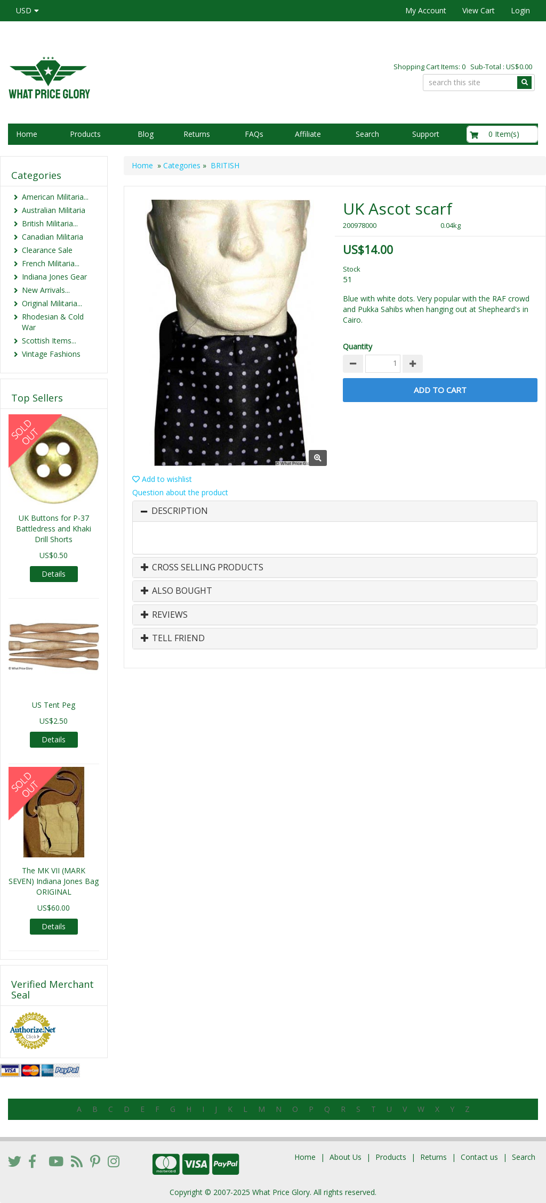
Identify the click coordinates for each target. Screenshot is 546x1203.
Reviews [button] (164, 615)
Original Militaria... (52, 303)
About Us (346, 1157)
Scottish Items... (49, 340)
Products (85, 134)
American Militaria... (55, 197)
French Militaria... (50, 263)
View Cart (478, 10)
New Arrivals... (46, 290)
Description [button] (179, 511)
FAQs (254, 134)
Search (367, 134)
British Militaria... (50, 223)
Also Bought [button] (176, 591)
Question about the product (180, 492)
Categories (181, 165)
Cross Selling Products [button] (202, 567)
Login (520, 10)
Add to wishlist (162, 479)
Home (26, 134)
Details (54, 574)
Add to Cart (440, 389)
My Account (425, 10)
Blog (146, 134)
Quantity (357, 346)
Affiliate (308, 134)
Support (425, 134)
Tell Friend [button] (173, 638)
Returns (196, 134)
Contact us (479, 1157)
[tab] (335, 511)
